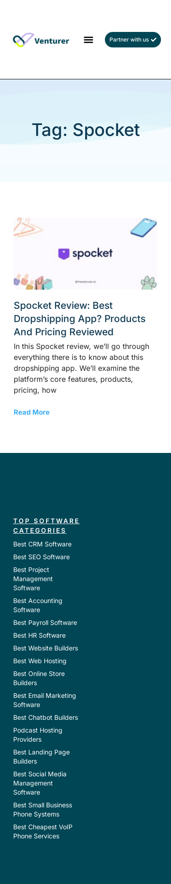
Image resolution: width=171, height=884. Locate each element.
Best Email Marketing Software (44, 700)
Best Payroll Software (45, 622)
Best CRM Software (42, 544)
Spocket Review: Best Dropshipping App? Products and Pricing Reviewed (79, 319)
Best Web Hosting (40, 661)
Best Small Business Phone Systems (42, 809)
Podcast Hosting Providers (37, 734)
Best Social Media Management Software (40, 783)
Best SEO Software (41, 557)
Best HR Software (39, 635)
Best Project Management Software (33, 579)
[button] (88, 39)
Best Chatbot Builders (45, 717)
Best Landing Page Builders (41, 756)
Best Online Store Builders (39, 678)
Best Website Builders (45, 648)
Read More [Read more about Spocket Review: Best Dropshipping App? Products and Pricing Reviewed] (32, 412)
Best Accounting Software (37, 605)
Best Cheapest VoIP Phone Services (43, 831)
